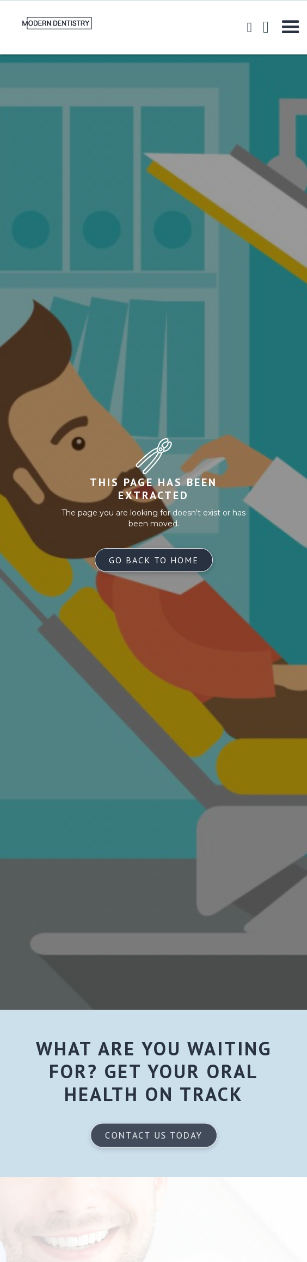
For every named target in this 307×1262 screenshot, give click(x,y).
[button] (290, 27)
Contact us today (153, 1135)
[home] (46, 23)
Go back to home (154, 560)
